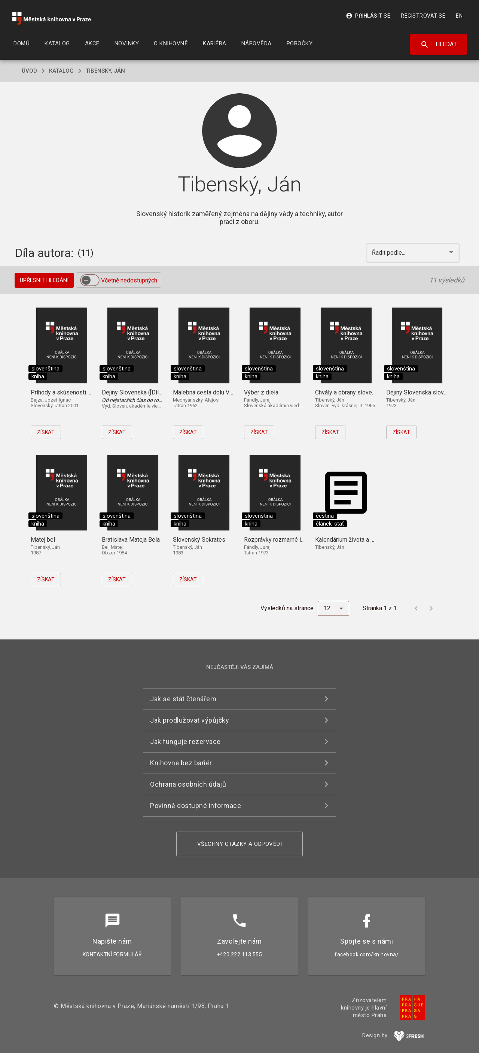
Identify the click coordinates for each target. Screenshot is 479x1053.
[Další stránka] (431, 608)
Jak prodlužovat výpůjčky (189, 720)
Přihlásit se (368, 15)
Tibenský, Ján (105, 70)
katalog (61, 70)
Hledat (438, 44)
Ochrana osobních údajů (188, 784)
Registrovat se (423, 16)
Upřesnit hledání (44, 280)
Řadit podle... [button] (389, 252)
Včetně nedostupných (129, 280)
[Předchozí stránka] (416, 608)
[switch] (90, 280)
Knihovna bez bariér (181, 763)
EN (459, 16)
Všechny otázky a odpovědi (239, 844)
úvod (29, 70)
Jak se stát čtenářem (183, 699)
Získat (46, 432)
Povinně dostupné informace (195, 806)
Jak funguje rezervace (185, 741)
